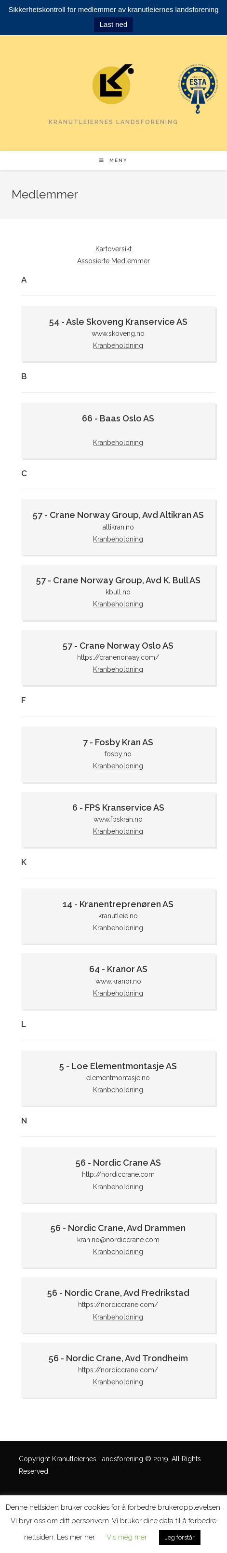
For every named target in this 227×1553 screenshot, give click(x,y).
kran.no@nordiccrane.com (118, 1240)
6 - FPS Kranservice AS (118, 807)
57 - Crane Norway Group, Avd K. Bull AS (118, 580)
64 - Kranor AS (118, 969)
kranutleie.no (118, 916)
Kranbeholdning (118, 345)
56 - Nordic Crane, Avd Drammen (118, 1228)
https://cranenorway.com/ (118, 657)
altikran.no (118, 527)
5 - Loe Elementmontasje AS (118, 1066)
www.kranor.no (118, 981)
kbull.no (118, 592)
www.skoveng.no (118, 333)
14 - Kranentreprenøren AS (118, 904)
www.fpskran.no (118, 819)
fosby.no (118, 754)
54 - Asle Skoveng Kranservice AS (118, 322)
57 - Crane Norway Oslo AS (118, 646)
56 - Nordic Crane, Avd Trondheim (118, 1358)
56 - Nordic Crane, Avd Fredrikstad (118, 1293)
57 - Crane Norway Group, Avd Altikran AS (118, 515)
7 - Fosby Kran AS (118, 742)
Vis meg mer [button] (127, 1537)
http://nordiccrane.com (118, 1174)
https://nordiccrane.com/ (118, 1304)
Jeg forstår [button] (180, 1537)
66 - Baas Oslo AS (118, 418)
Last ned (114, 24)
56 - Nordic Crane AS (118, 1163)
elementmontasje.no (118, 1078)
